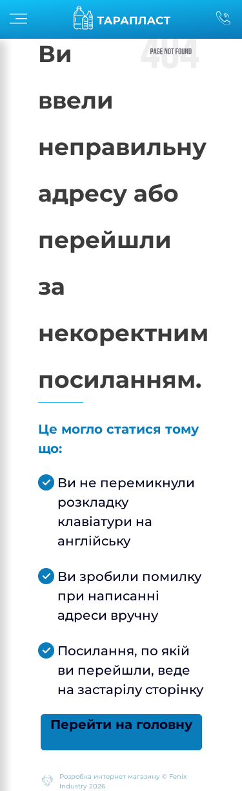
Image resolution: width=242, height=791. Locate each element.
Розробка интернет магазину (109, 776)
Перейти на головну (121, 724)
